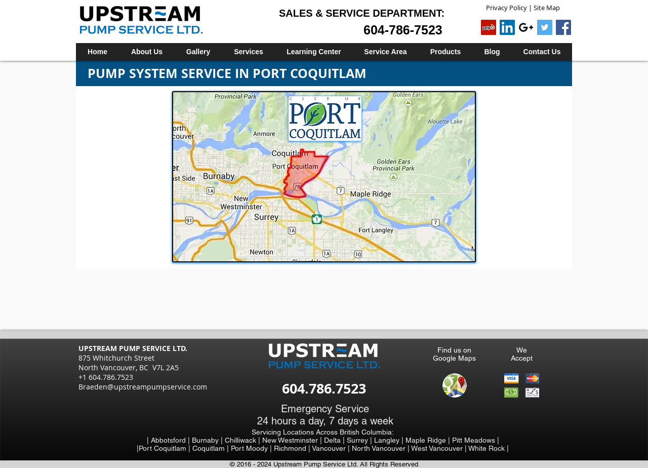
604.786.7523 (324, 388)
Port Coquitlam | (165, 448)
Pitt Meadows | (475, 440)
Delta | (335, 440)
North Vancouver (380, 448)
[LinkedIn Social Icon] (507, 27)
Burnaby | (208, 440)
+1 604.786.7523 (105, 377)
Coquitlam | (211, 448)
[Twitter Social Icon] (544, 27)
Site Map (547, 7)
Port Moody (250, 448)
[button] (248, 52)
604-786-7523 (402, 30)
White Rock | (488, 448)
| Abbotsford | (169, 440)
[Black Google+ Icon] (526, 27)
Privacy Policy (506, 7)
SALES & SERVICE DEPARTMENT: (361, 13)
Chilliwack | (243, 440)
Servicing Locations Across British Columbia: (323, 432)
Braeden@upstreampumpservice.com (142, 387)
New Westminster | (293, 440)
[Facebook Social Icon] (563, 27)
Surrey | (360, 440)
